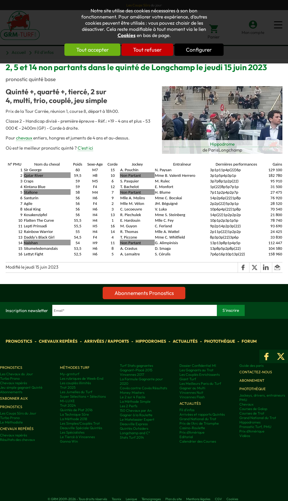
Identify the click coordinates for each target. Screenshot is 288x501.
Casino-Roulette (192, 427)
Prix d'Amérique (191, 432)
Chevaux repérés (58, 341)
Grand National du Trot (197, 419)
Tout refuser (147, 49)
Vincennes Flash (192, 397)
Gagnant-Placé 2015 (136, 370)
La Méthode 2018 (73, 419)
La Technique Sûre (74, 414)
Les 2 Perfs (128, 406)
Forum (249, 341)
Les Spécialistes (72, 432)
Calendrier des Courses (197, 441)
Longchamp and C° (135, 433)
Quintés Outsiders (134, 428)
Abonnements (11, 392)
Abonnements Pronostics (144, 293)
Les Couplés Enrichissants (199, 374)
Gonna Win (69, 441)
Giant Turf (187, 379)
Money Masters (132, 392)
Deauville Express (134, 424)
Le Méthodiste (11, 422)
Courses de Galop (253, 408)
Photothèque (219, 341)
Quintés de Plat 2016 (76, 410)
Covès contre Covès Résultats (143, 388)
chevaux (24, 138)
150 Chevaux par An (136, 410)
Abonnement (251, 380)
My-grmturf (69, 374)
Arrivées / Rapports (106, 341)
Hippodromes (151, 341)
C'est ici (85, 148)
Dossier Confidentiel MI (197, 365)
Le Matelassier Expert (137, 419)
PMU (243, 399)
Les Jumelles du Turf (76, 392)
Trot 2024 (68, 405)
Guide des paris (251, 365)
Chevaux (246, 404)
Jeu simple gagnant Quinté (21, 387)
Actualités (185, 341)
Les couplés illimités (75, 383)
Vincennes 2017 (132, 374)
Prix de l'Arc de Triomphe (199, 423)
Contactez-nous (255, 372)
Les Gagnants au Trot (196, 370)
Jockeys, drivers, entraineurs (262, 395)
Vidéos (244, 435)
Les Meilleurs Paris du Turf (200, 383)
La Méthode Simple (135, 401)
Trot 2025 (68, 387)
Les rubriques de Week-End (81, 378)
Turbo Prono (10, 378)
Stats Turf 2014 (132, 437)
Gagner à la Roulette (136, 415)
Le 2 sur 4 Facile (132, 397)
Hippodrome (222, 144)
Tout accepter (92, 49)
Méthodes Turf (74, 367)
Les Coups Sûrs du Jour (18, 413)
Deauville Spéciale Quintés (81, 427)
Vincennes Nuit (191, 392)
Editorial (186, 436)
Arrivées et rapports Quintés (202, 414)
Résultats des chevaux (17, 439)
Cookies (127, 35)
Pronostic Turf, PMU (255, 426)
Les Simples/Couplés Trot (80, 423)
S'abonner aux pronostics (14, 402)
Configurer (199, 49)
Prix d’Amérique (251, 431)
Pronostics (19, 341)
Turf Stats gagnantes (136, 365)
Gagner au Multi (192, 388)
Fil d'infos (186, 410)
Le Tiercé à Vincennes (77, 436)
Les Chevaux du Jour (16, 374)
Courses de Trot (251, 413)
